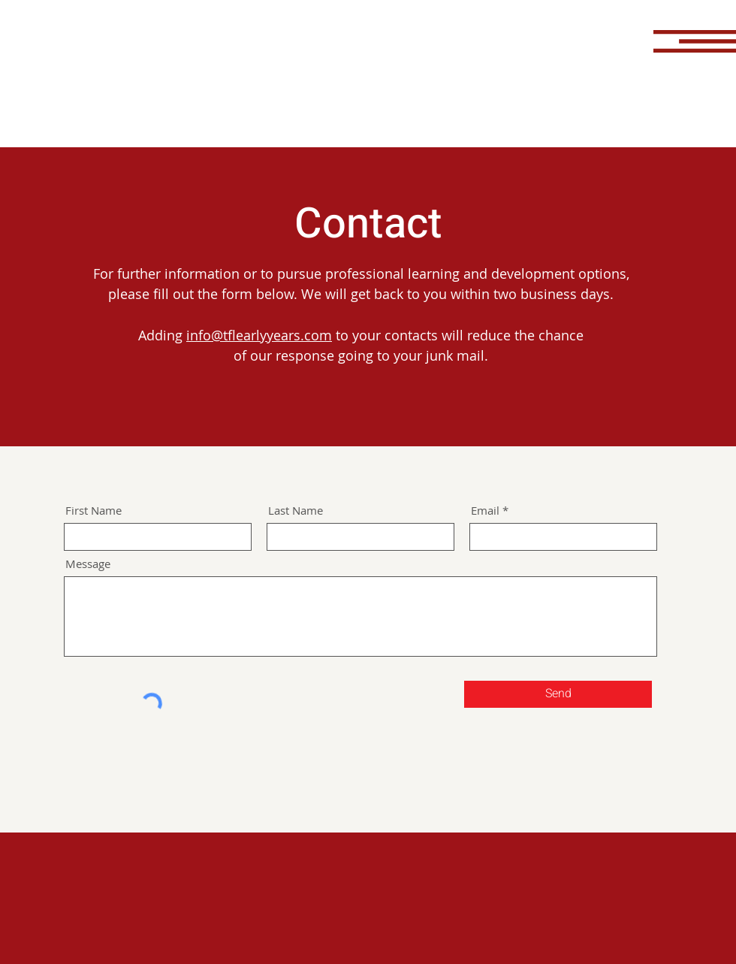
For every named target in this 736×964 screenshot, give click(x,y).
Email (485, 510)
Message (87, 564)
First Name (93, 510)
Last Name (295, 510)
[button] (694, 41)
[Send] (558, 694)
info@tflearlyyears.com (259, 335)
